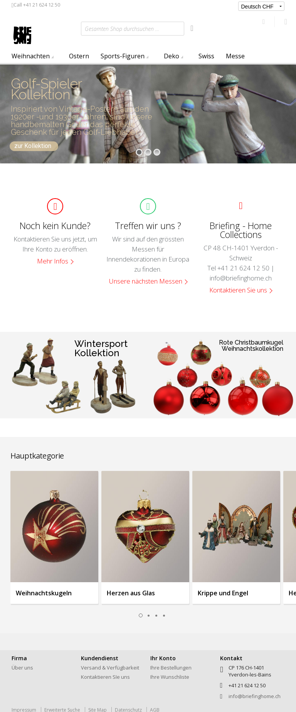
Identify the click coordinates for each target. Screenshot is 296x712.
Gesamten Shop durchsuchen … (122, 28)
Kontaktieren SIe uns (105, 676)
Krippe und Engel (223, 593)
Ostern (79, 56)
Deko (171, 56)
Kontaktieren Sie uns (238, 289)
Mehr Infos (52, 261)
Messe (235, 56)
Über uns (22, 667)
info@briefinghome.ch (255, 696)
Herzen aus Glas (131, 593)
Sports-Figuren (123, 56)
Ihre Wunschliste (169, 676)
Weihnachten (31, 56)
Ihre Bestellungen (171, 667)
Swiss (206, 56)
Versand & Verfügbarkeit (110, 667)
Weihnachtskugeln (44, 593)
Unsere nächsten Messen (145, 281)
